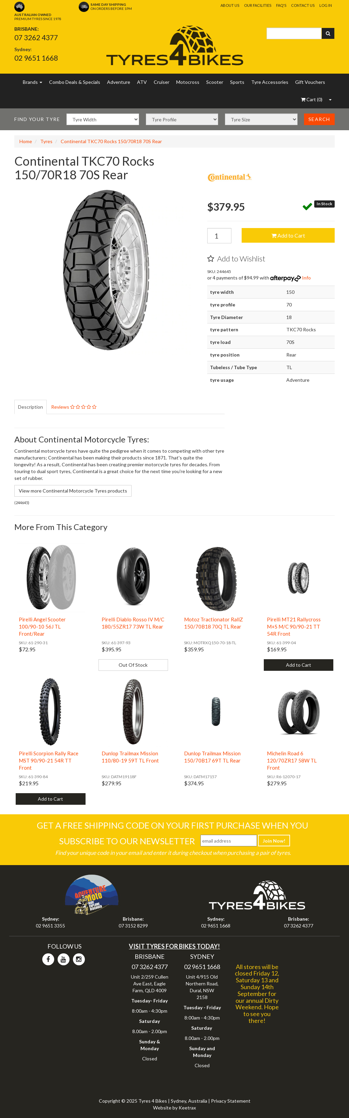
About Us (230, 5)
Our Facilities (257, 5)
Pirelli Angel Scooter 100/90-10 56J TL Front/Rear (42, 626)
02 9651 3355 (50, 925)
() (311, 99)
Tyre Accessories (269, 82)
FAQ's (281, 5)
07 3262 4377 (36, 37)
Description (30, 407)
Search (319, 119)
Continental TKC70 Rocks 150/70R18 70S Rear (111, 141)
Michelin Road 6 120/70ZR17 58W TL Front (292, 760)
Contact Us (303, 5)
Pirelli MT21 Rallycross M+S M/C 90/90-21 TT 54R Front (294, 626)
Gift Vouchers (310, 82)
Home (25, 141)
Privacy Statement (231, 1101)
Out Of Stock (133, 665)
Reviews (73, 407)
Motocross (187, 82)
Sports (237, 82)
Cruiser (161, 82)
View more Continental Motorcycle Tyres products (73, 491)
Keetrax (187, 1108)
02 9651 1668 (36, 58)
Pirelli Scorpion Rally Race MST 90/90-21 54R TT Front (48, 760)
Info (306, 278)
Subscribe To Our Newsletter (127, 841)
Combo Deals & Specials (74, 82)
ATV (142, 82)
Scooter (214, 82)
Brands (32, 82)
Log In (325, 5)
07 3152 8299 (133, 925)
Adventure (118, 82)
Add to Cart (288, 235)
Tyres (46, 141)
